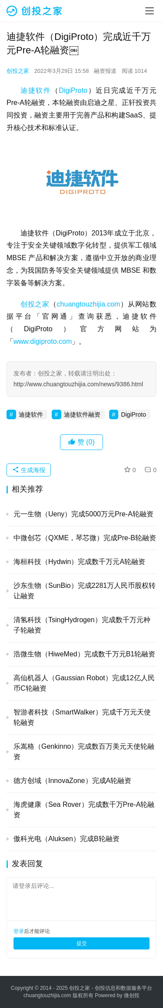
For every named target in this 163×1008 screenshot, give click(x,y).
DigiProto (73, 90)
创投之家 (18, 71)
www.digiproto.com (42, 341)
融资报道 (105, 71)
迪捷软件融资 (82, 414)
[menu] (149, 11)
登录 (18, 931)
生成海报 (28, 470)
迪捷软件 (35, 90)
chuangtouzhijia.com (88, 304)
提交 (82, 943)
